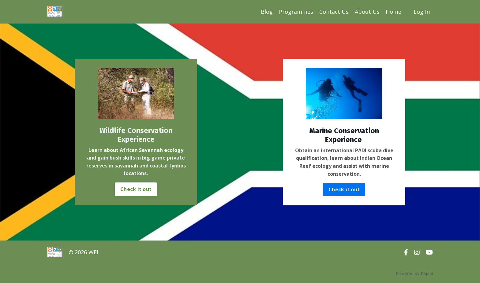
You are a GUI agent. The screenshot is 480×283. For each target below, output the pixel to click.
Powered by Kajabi (414, 273)
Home (393, 11)
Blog (267, 11)
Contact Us (334, 11)
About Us (367, 11)
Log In (422, 11)
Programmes (296, 11)
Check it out (136, 189)
